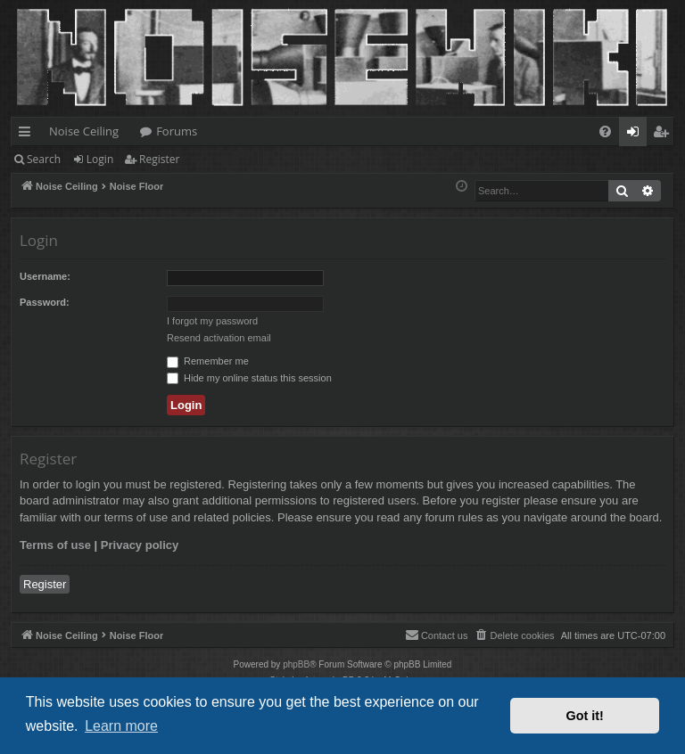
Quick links (28, 134)
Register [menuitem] (664, 134)
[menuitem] (605, 131)
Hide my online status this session (249, 378)
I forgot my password (212, 321)
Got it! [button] (585, 716)
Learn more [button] (121, 726)
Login (100, 159)
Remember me (208, 361)
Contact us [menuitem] (436, 634)
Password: (45, 302)
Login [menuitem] (636, 134)
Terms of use (55, 545)
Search (44, 159)
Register (159, 159)
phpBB (296, 664)
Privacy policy (139, 545)
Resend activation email (219, 337)
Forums (176, 131)
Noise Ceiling (84, 131)
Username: (45, 276)
